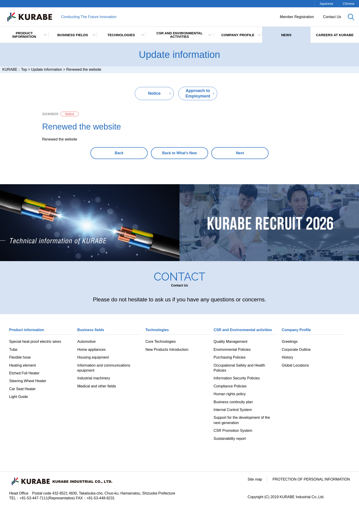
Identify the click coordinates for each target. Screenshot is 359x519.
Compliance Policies (230, 386)
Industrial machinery (93, 378)
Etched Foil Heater (24, 373)
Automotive (86, 341)
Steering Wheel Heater (27, 381)
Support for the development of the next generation (242, 420)
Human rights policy (230, 394)
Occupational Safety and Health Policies (239, 367)
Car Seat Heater (22, 389)
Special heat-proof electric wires (35, 341)
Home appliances (91, 349)
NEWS (286, 35)
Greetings (289, 341)
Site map (255, 479)
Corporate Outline (296, 349)
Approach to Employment (197, 93)
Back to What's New (179, 153)
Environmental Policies (232, 349)
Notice (154, 93)
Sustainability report (230, 439)
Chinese (348, 3)
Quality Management (230, 341)
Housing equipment (93, 357)
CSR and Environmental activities (179, 34)
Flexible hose (20, 357)
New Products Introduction (166, 349)
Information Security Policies (237, 378)
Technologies (157, 330)
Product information (24, 34)
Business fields (72, 35)
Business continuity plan (233, 402)
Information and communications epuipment (103, 367)
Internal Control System (233, 410)
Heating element (22, 365)
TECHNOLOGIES (121, 35)
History (287, 357)
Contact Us (332, 17)
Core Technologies (160, 341)
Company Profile (237, 35)
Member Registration (297, 17)
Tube (13, 349)
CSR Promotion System (233, 430)
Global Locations (295, 365)
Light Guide (18, 397)
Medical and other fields (96, 386)
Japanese (326, 3)
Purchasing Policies (230, 357)
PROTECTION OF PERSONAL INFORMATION (311, 479)
